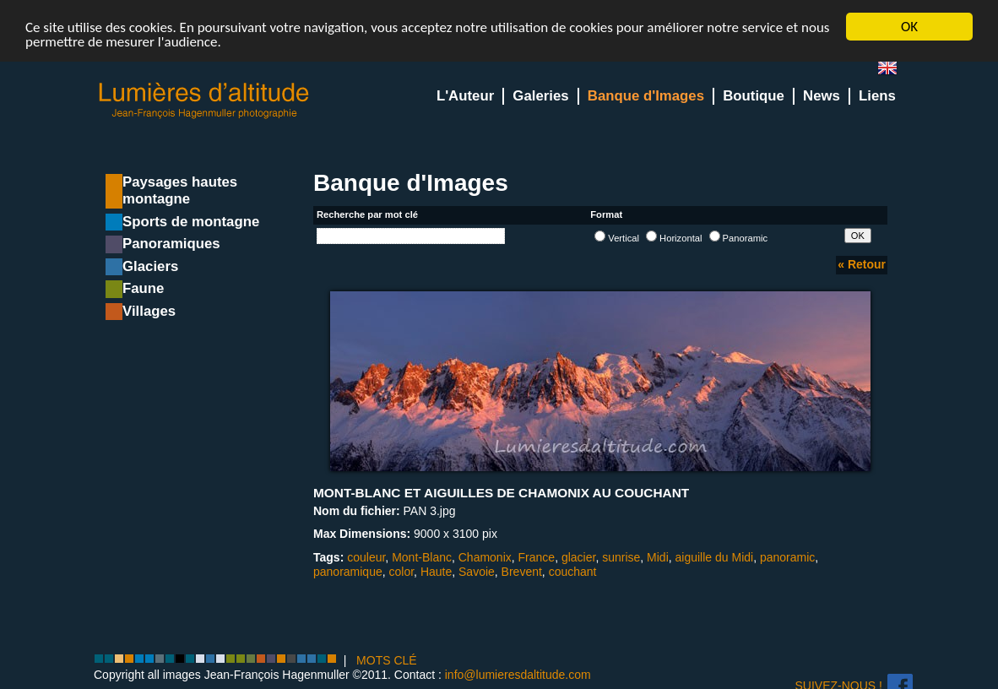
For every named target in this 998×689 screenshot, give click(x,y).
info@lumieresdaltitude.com (518, 674)
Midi (658, 556)
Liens (877, 96)
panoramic (787, 556)
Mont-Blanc (422, 556)
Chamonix (485, 556)
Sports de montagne (190, 222)
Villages (149, 311)
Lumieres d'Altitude (204, 101)
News (821, 96)
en (894, 71)
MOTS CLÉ (386, 660)
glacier (578, 556)
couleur (366, 556)
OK (909, 26)
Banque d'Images (646, 96)
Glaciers (150, 266)
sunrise (621, 556)
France (537, 556)
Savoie (476, 571)
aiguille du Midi (714, 556)
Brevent (522, 571)
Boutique (753, 96)
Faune (143, 288)
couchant (573, 571)
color (402, 571)
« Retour (862, 264)
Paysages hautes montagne (179, 190)
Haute (436, 571)
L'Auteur (465, 96)
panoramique (347, 571)
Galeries (540, 96)
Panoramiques (171, 244)
